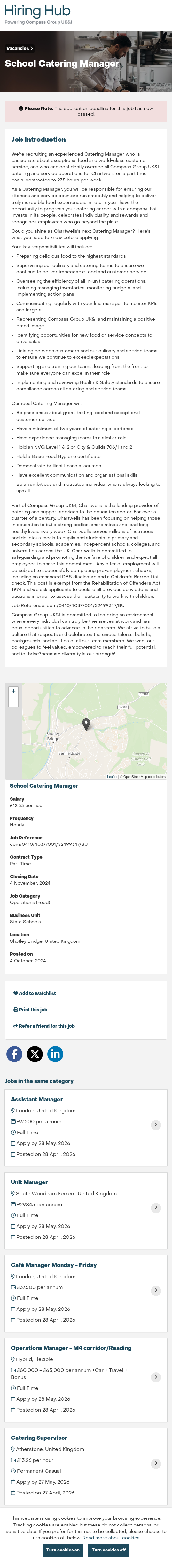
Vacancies (19, 48)
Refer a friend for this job (44, 1026)
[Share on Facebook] (14, 1054)
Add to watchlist (34, 993)
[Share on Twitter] (35, 1054)
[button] (86, 724)
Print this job (30, 1009)
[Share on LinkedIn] (55, 1054)
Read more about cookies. (111, 1538)
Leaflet (112, 777)
